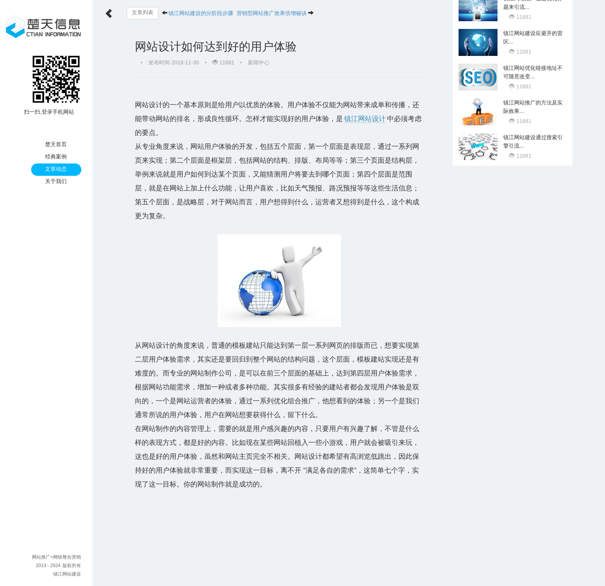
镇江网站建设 (67, 574)
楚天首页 (56, 144)
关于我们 (56, 181)
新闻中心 (258, 62)
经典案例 (56, 156)
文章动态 (56, 169)
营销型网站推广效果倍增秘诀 (272, 13)
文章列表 (142, 12)
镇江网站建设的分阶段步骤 (201, 13)
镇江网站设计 (337, 119)
